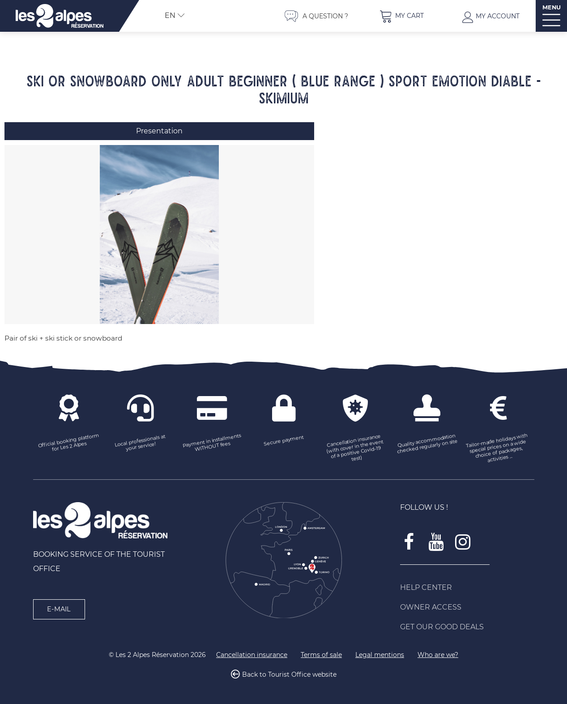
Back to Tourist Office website (289, 674)
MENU (551, 7)
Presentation (159, 131)
